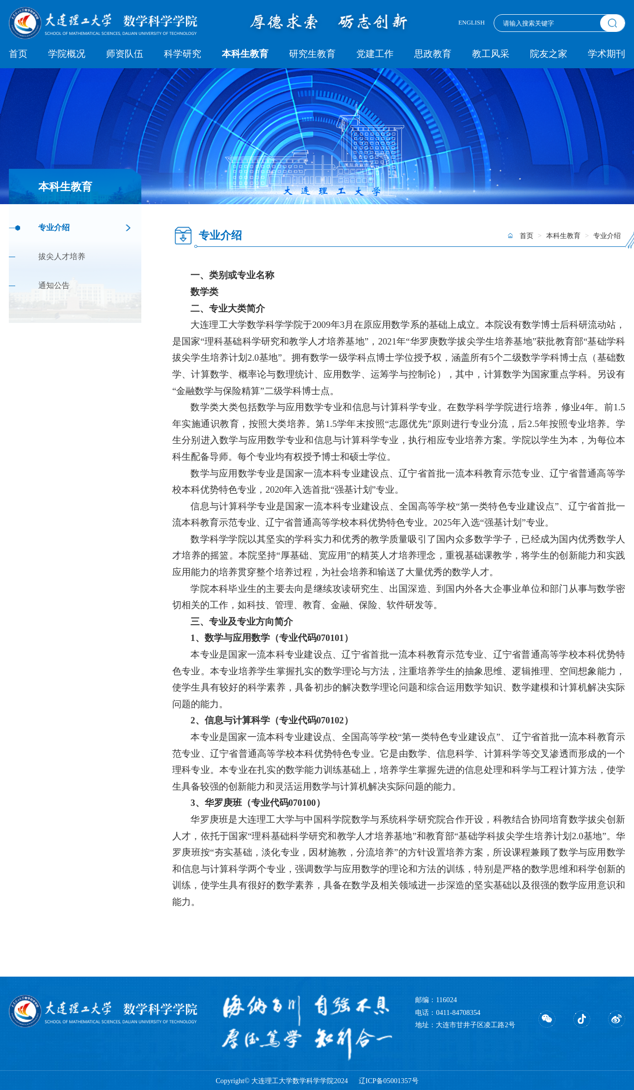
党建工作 (375, 54)
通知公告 (54, 285)
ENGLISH (471, 22)
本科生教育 (245, 54)
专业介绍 (54, 227)
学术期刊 (606, 54)
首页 (18, 54)
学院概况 (66, 54)
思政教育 (432, 54)
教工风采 (490, 54)
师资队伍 (124, 54)
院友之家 (548, 54)
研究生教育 (312, 54)
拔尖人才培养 (61, 256)
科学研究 (182, 54)
